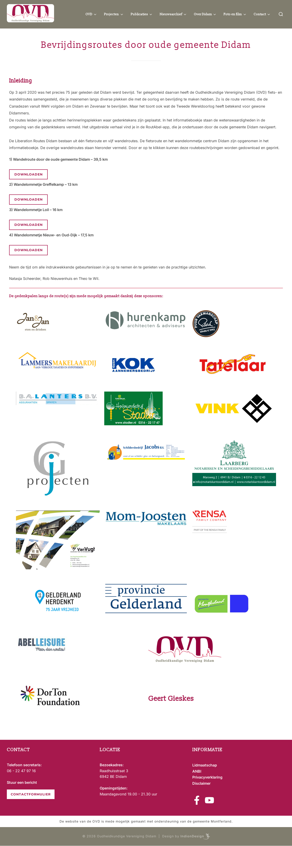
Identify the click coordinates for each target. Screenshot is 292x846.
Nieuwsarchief (173, 14)
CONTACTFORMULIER (31, 794)
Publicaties (142, 14)
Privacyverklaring (207, 777)
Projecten (114, 14)
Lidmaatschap (204, 765)
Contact (262, 14)
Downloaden (28, 174)
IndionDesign (192, 836)
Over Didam (205, 14)
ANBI (196, 771)
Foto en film (235, 14)
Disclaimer (201, 783)
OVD (91, 14)
